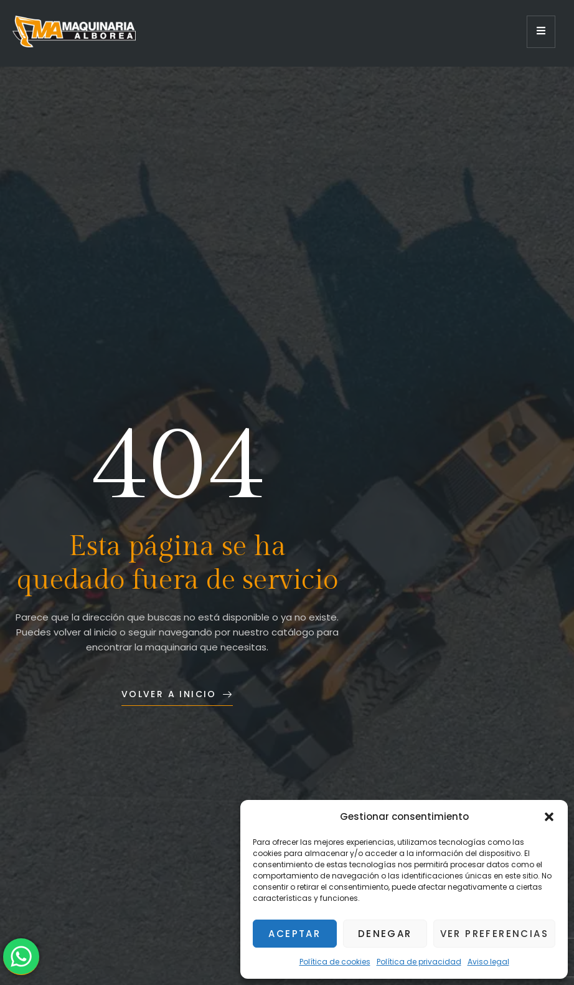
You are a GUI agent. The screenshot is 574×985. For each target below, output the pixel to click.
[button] (549, 817)
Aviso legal (488, 961)
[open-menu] (541, 32)
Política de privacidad (419, 961)
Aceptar (294, 933)
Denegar (385, 933)
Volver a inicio (177, 694)
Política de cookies (334, 961)
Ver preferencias (494, 933)
